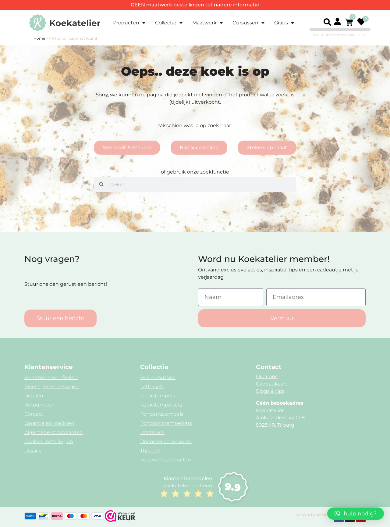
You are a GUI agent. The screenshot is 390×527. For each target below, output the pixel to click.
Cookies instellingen (48, 441)
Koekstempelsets (161, 405)
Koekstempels (157, 396)
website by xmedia (312, 515)
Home (39, 38)
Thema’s (150, 451)
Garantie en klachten (49, 423)
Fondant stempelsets (166, 423)
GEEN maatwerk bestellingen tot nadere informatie (195, 5)
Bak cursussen (158, 377)
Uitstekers (152, 432)
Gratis (284, 22)
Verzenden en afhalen (51, 377)
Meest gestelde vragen (52, 386)
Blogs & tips (270, 391)
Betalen (33, 396)
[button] (327, 22)
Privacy (32, 451)
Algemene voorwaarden (53, 432)
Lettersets (152, 386)
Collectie (169, 22)
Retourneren (40, 405)
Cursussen (248, 22)
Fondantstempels (161, 414)
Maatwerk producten (165, 460)
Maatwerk (207, 22)
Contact (33, 414)
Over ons (267, 376)
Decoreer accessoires (166, 441)
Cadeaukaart (271, 384)
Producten (129, 22)
